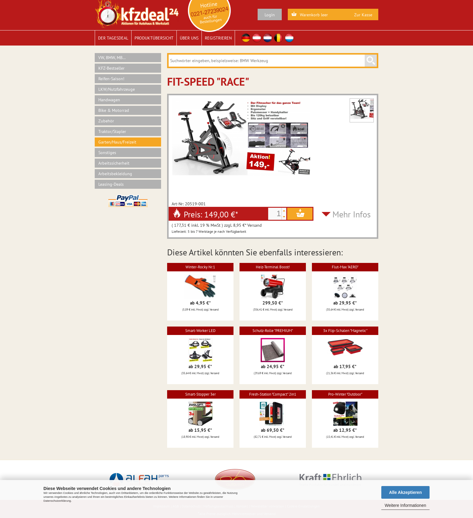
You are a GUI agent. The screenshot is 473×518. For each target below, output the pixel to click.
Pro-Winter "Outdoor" (345, 394)
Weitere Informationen (405, 505)
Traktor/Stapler (112, 131)
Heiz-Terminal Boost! (273, 267)
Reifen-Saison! (111, 78)
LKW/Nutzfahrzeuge (116, 89)
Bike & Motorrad (113, 110)
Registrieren (218, 38)
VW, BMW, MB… (112, 57)
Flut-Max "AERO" (345, 267)
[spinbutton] (274, 214)
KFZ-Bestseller (111, 68)
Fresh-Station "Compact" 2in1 (272, 394)
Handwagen (109, 100)
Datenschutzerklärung (57, 500)
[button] (283, 211)
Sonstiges (107, 152)
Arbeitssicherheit (113, 163)
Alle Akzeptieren (405, 492)
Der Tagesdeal (113, 38)
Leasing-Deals (111, 184)
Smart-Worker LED (200, 330)
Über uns (189, 38)
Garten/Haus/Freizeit (117, 142)
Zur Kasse (363, 14)
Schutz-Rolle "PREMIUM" (272, 330)
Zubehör (106, 121)
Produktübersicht (154, 38)
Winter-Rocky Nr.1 (200, 267)
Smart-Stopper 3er (200, 394)
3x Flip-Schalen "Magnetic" (345, 330)
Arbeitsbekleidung (115, 173)
